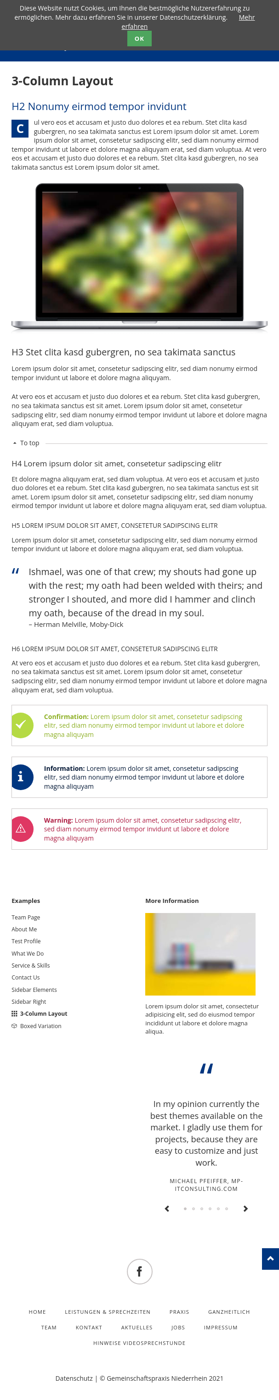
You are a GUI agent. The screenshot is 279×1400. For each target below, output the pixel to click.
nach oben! (270, 1259)
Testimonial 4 (210, 1209)
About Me (24, 929)
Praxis (179, 1311)
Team (49, 1327)
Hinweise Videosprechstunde (139, 1342)
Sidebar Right (28, 1002)
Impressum (221, 1327)
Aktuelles (137, 1327)
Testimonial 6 (227, 1209)
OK (140, 38)
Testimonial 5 (219, 1209)
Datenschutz (73, 1378)
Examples (25, 900)
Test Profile (25, 941)
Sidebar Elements (34, 990)
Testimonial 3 (202, 1209)
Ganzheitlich (229, 1311)
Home (37, 1311)
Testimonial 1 (186, 1209)
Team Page (25, 917)
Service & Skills (30, 965)
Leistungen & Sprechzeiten (108, 1311)
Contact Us (25, 977)
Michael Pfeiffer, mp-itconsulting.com (206, 1185)
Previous (167, 1209)
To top (30, 442)
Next (245, 1209)
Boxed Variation (41, 1026)
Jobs (178, 1327)
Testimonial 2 (194, 1209)
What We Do (27, 953)
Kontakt (89, 1327)
